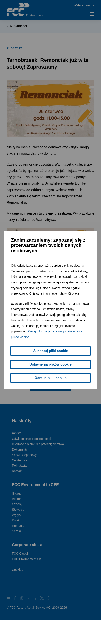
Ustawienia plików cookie (50, 364)
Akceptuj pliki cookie (50, 351)
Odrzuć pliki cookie (50, 378)
